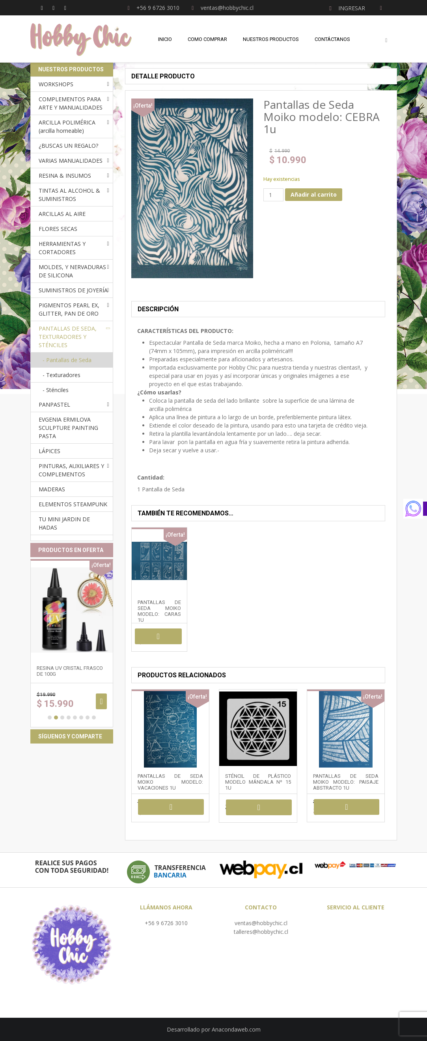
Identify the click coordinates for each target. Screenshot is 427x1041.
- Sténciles (56, 390)
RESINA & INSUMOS (65, 175)
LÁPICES (49, 451)
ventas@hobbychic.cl (261, 923)
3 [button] (62, 717)
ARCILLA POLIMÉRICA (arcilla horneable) (67, 126)
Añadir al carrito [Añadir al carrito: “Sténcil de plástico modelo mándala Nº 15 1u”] (259, 807)
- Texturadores (61, 375)
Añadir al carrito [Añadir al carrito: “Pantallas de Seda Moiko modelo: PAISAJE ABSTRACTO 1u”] (347, 807)
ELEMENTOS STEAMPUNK (73, 504)
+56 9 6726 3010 (166, 923)
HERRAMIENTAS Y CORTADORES (62, 248)
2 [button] (56, 717)
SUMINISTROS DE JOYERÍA (73, 290)
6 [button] (81, 717)
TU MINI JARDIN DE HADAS (64, 523)
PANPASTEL (54, 404)
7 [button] (88, 717)
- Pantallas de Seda (67, 360)
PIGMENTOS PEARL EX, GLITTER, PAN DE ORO (69, 309)
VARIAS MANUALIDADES (71, 160)
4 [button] (69, 717)
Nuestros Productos (271, 39)
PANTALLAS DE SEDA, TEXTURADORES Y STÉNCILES (68, 337)
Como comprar (207, 39)
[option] (71, 643)
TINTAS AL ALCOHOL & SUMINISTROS (69, 195)
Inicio (165, 39)
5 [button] (75, 717)
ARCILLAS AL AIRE (62, 213)
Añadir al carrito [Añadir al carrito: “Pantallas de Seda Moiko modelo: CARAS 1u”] (158, 636)
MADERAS (52, 489)
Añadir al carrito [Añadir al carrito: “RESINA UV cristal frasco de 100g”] (101, 701)
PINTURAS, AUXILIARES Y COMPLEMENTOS (71, 470)
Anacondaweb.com (236, 1029)
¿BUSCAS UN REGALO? (68, 145)
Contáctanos (332, 39)
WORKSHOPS (56, 84)
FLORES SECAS (58, 228)
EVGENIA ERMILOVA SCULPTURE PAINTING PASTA (68, 428)
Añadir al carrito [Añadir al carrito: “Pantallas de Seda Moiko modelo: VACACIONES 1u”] (171, 807)
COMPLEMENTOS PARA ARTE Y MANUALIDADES (71, 103)
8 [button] (94, 717)
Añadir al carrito (314, 194)
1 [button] (50, 717)
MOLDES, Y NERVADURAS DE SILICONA (72, 271)
